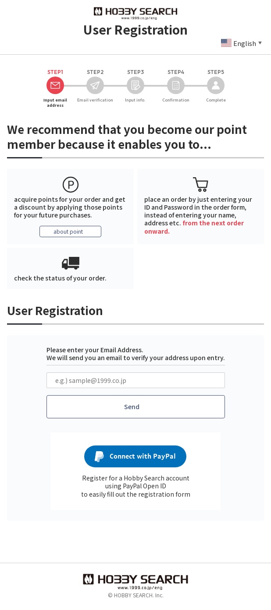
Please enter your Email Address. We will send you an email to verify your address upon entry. (135, 353)
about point (68, 231)
